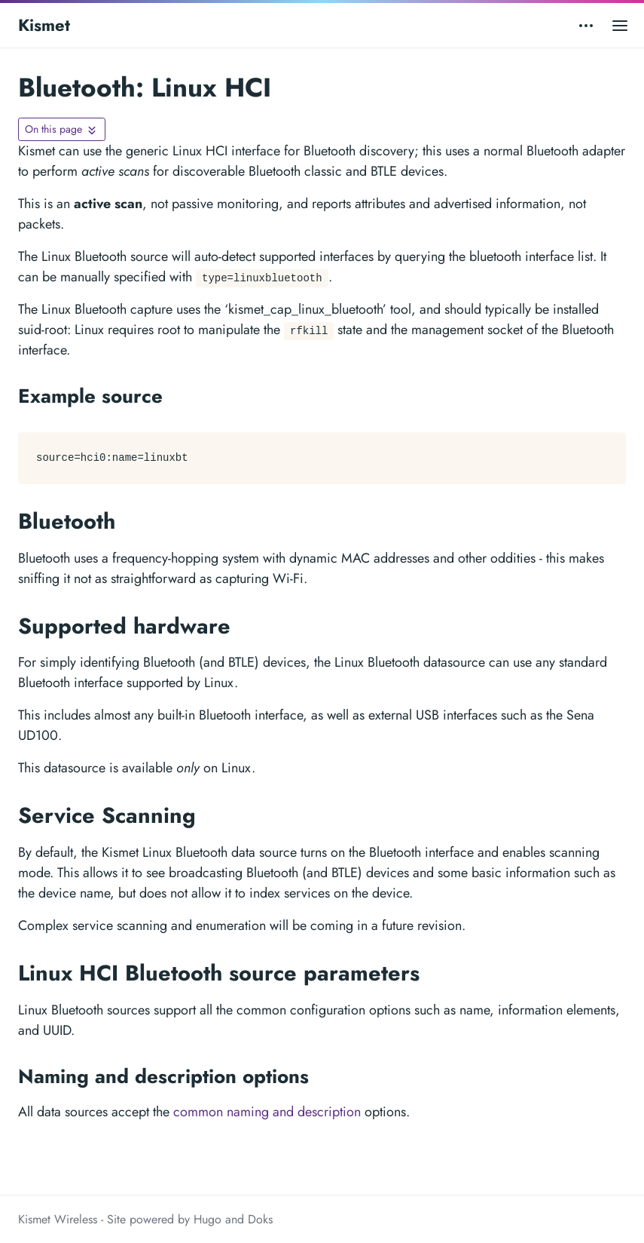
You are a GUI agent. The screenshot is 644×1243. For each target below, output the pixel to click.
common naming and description (267, 1112)
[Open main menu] (620, 25)
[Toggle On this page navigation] (61, 129)
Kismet (44, 25)
